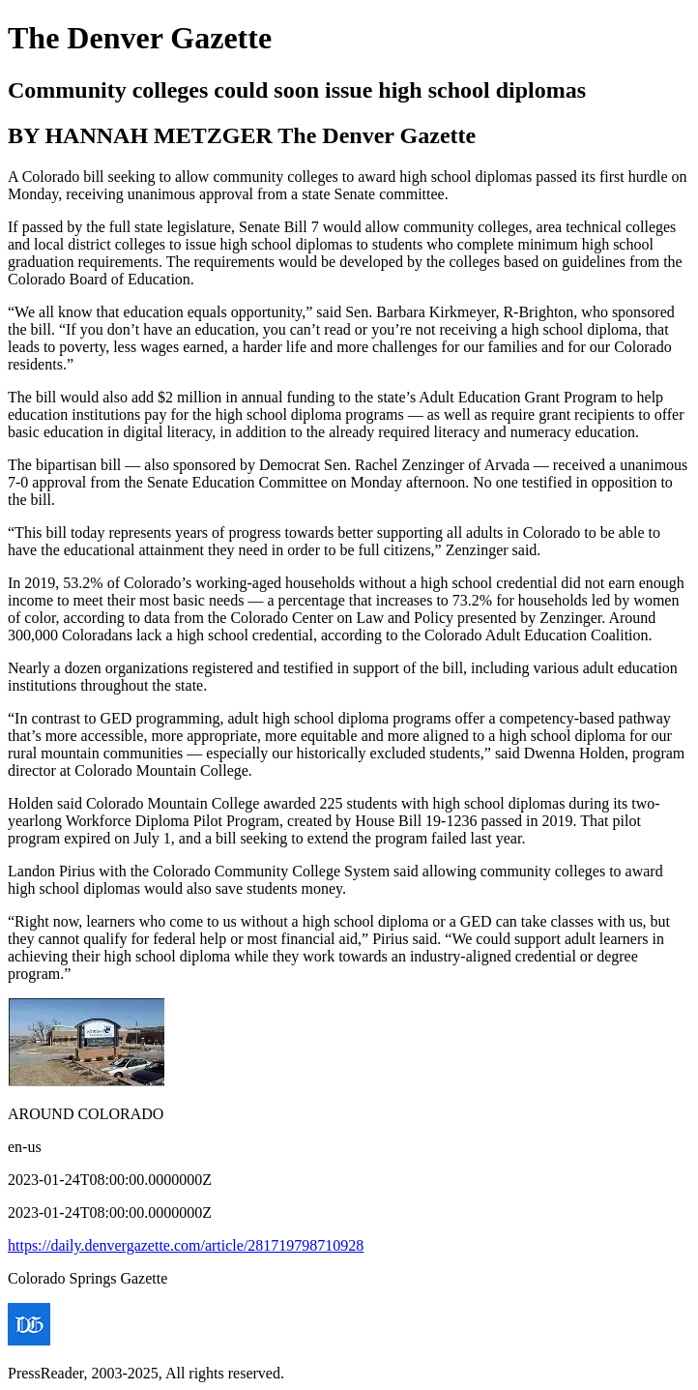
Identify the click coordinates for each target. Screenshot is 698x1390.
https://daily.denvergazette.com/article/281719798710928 (186, 1245)
